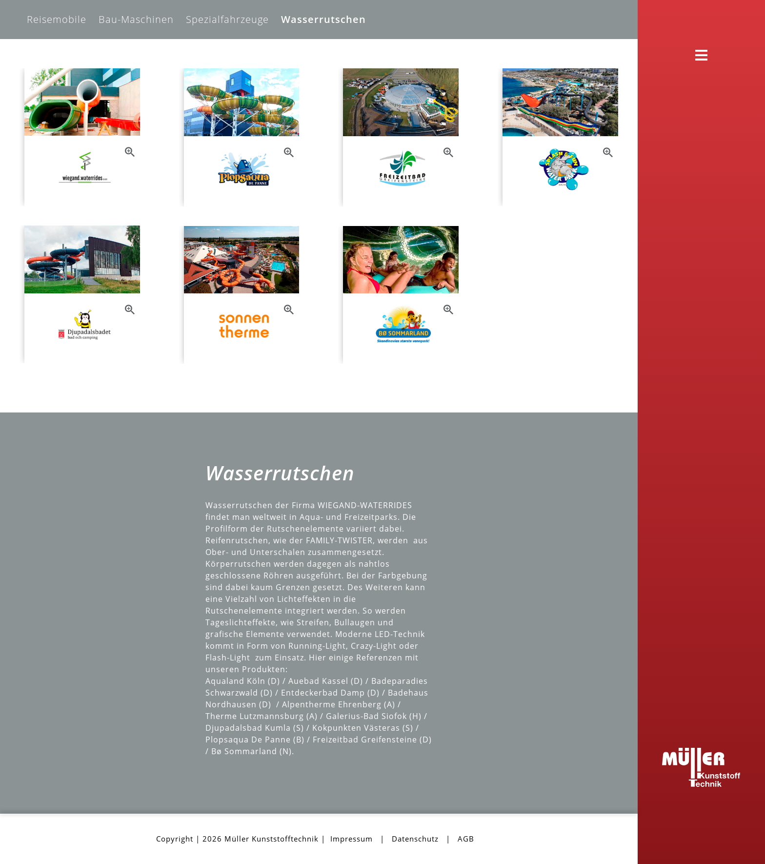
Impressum (351, 838)
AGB (466, 838)
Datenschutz (415, 838)
